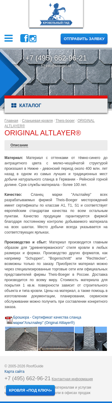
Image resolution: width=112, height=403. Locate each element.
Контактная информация (72, 379)
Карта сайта (14, 371)
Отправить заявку (84, 39)
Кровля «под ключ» (30, 390)
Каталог (26, 105)
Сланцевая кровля (37, 121)
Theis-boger (65, 121)
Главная (11, 121)
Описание (19, 145)
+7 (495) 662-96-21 (56, 58)
